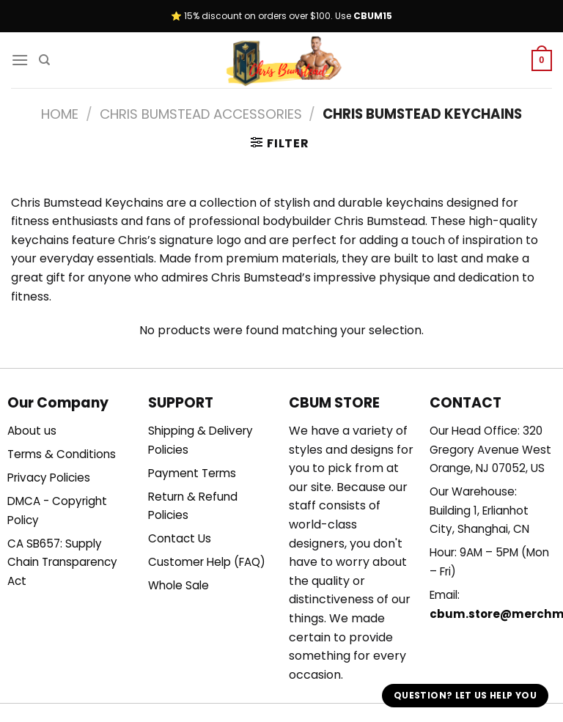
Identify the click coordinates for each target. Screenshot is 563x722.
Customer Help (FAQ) (206, 562)
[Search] (44, 60)
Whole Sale (178, 585)
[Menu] (20, 60)
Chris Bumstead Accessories (201, 114)
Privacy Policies (48, 477)
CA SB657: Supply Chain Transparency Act (62, 562)
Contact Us (179, 538)
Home (59, 114)
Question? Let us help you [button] (465, 695)
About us (31, 430)
